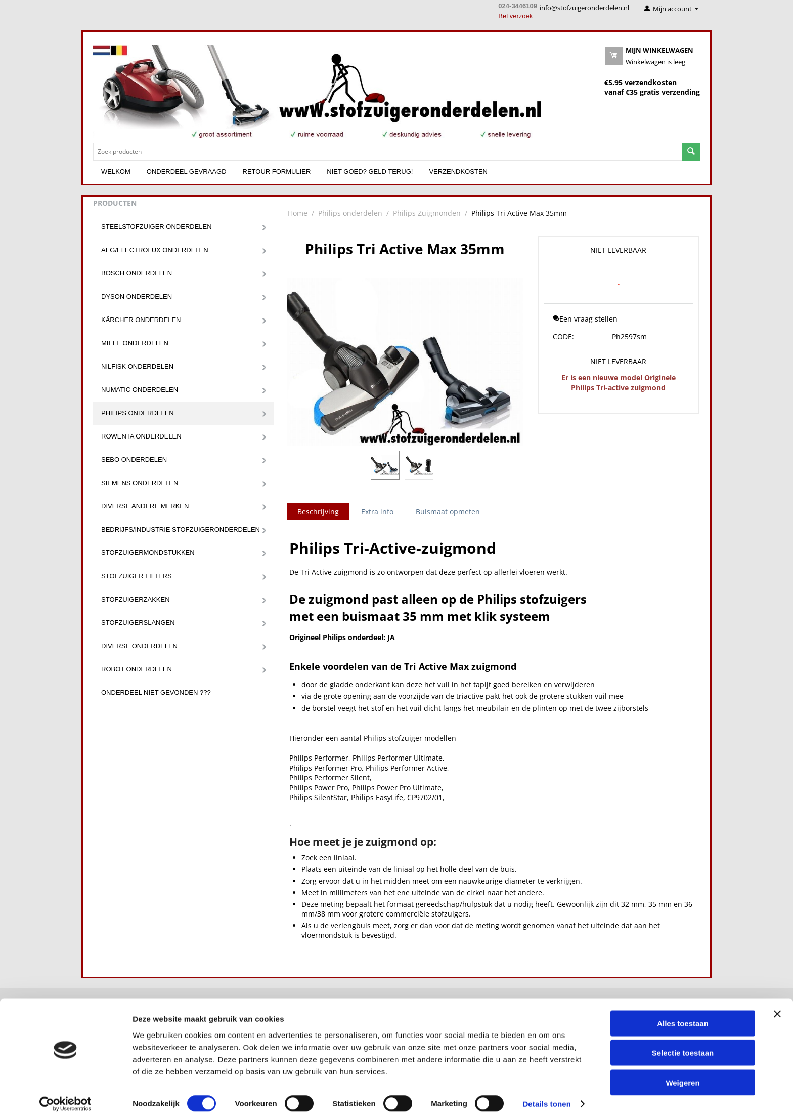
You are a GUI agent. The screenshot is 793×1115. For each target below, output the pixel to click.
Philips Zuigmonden (427, 213)
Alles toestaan (683, 1014)
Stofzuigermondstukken (148, 552)
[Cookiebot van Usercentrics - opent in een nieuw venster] (65, 1095)
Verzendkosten (458, 171)
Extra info (377, 511)
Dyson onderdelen (136, 296)
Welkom (115, 171)
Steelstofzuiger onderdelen (156, 226)
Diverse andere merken (145, 506)
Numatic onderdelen (139, 389)
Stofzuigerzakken (135, 599)
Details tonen (546, 1095)
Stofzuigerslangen (138, 622)
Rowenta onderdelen (141, 436)
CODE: (563, 336)
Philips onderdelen (137, 413)
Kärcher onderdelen (141, 320)
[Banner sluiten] (777, 1004)
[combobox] (387, 152)
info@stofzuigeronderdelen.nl (584, 7)
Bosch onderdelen (136, 273)
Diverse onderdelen (139, 646)
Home (297, 213)
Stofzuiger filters (136, 576)
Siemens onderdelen (139, 483)
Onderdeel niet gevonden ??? (156, 692)
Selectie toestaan (683, 1044)
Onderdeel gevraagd (187, 171)
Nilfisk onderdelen (137, 366)
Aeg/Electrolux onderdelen (154, 250)
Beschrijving (318, 511)
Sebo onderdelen (134, 459)
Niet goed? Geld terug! (370, 171)
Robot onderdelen (136, 669)
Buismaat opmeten (448, 511)
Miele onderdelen (134, 343)
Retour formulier (277, 171)
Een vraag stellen (585, 319)
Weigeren (682, 1073)
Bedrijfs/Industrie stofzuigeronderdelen (180, 529)
